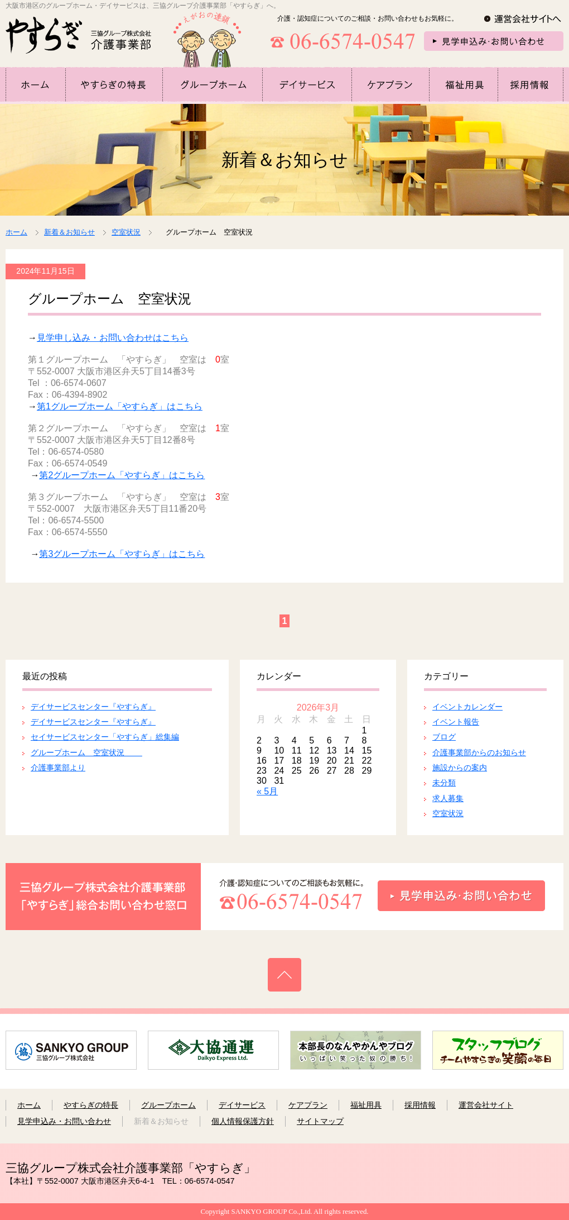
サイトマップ (320, 1121)
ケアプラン (307, 1104)
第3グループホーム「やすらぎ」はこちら (122, 554)
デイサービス (242, 1104)
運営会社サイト (486, 1104)
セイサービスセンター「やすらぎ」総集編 (105, 736)
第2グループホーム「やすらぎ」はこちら (122, 475)
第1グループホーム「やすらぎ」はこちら (119, 406)
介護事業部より (58, 767)
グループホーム (168, 1104)
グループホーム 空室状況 (86, 752)
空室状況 (448, 813)
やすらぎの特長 (91, 1104)
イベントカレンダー (467, 706)
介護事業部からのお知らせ (479, 752)
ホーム (16, 232)
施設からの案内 (459, 767)
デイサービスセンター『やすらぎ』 (93, 706)
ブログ (444, 736)
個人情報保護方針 (242, 1121)
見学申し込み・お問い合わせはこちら (113, 337)
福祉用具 (366, 1104)
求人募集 (448, 798)
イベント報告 (455, 721)
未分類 (444, 782)
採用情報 (420, 1104)
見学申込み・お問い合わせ (64, 1121)
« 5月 (267, 791)
